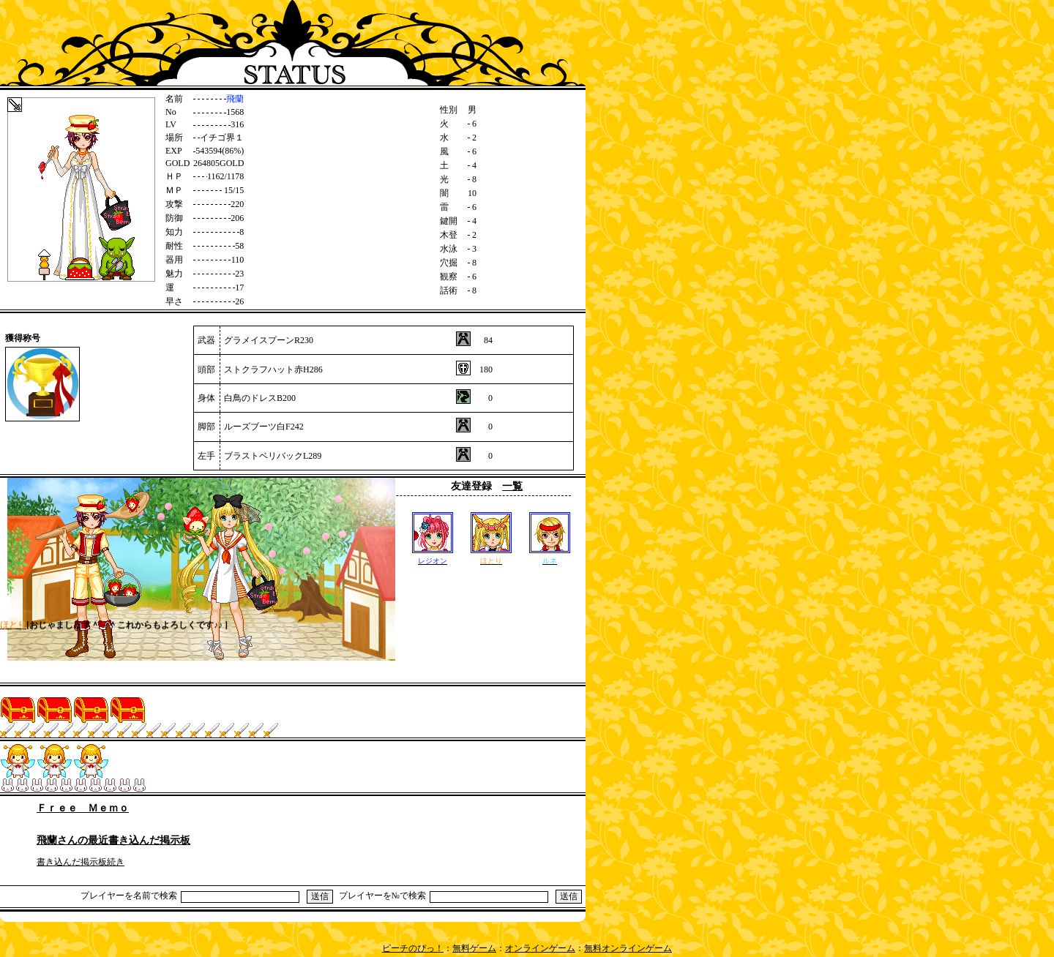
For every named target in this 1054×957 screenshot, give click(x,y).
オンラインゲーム (540, 948)
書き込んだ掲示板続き (80, 862)
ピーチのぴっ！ (413, 948)
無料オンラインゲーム (628, 948)
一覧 (512, 486)
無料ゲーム (474, 948)
